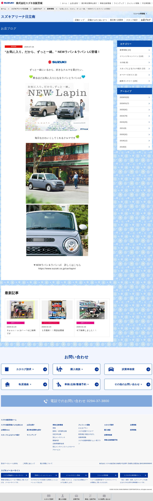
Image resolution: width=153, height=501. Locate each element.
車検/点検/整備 (105, 3)
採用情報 (133, 430)
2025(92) (123, 110)
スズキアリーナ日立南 (19, 9)
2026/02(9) (124, 97)
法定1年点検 (57, 434)
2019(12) (123, 141)
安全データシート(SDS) (9, 463)
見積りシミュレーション (43, 475)
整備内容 (56, 440)
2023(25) (123, 122)
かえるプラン (83, 428)
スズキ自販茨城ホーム (8, 420)
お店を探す (74, 3)
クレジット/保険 (133, 3)
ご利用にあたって (29, 463)
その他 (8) (124, 62)
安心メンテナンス (59, 437)
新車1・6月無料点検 (60, 431)
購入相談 (107, 430)
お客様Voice (5, 430)
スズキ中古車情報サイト (132, 475)
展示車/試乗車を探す (89, 3)
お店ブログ (37, 9)
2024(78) (123, 116)
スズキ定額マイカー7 (85, 431)
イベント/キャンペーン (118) (131, 56)
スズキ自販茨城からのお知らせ (12, 425)
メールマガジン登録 (73, 475)
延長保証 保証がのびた (86, 434)
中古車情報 (146, 3)
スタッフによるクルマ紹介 (10, 435)
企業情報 (133, 425)
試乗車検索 (108, 435)
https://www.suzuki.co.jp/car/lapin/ (57, 268)
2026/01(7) (124, 103)
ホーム (64, 3)
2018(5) (123, 147)
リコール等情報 (102, 475)
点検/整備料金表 (58, 443)
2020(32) (123, 134)
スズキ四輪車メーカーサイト (13, 475)
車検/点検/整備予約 (110, 440)
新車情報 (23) (125, 50)
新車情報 (50, 9)
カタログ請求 (109, 425)
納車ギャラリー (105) (128, 81)
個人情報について (46, 463)
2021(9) (123, 128)
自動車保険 (82, 437)
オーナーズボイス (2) (128, 75)
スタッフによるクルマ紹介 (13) (132, 68)
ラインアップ (119, 3)
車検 (54, 428)
